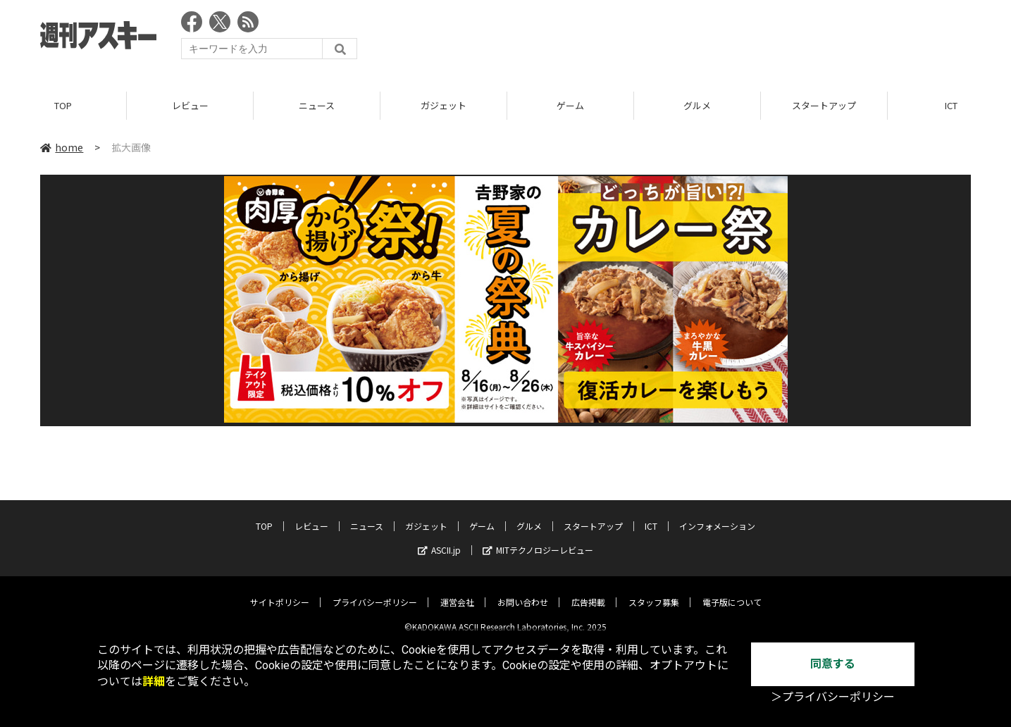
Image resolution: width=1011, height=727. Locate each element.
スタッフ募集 (653, 591)
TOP (63, 105)
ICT (651, 515)
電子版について (732, 591)
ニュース (317, 105)
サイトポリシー (279, 591)
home (61, 147)
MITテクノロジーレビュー (538, 539)
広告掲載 (588, 591)
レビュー (190, 105)
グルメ (697, 105)
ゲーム (570, 105)
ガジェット (443, 105)
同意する (832, 664)
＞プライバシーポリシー (833, 697)
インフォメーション (717, 515)
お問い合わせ (522, 591)
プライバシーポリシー (375, 591)
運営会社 (457, 591)
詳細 (153, 681)
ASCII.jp (439, 539)
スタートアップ (824, 105)
